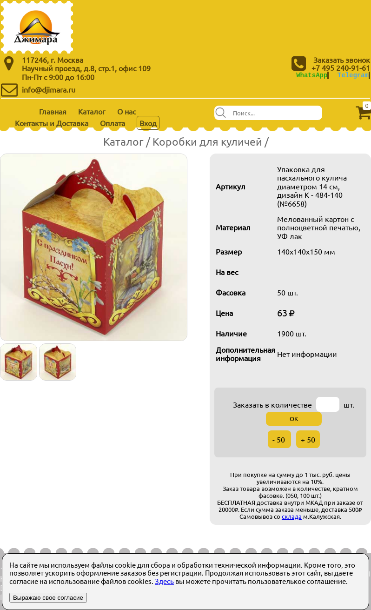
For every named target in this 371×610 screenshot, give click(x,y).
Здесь (164, 580)
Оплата (112, 122)
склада (292, 516)
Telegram (353, 75)
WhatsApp (311, 75)
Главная (52, 111)
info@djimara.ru (48, 89)
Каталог (92, 111)
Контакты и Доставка (51, 122)
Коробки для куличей (207, 141)
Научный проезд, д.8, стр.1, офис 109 (86, 68)
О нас (126, 111)
